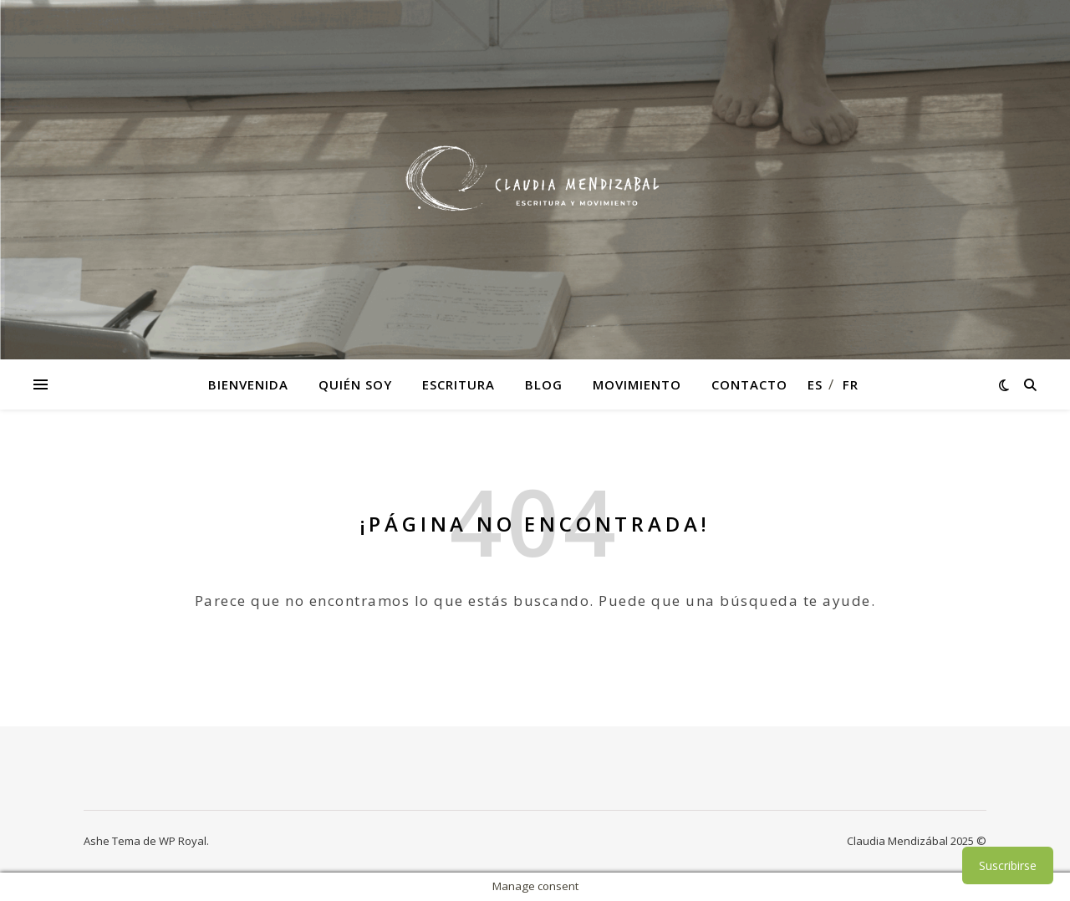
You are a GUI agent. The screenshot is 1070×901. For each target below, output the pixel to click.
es (815, 385)
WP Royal (182, 840)
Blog (544, 384)
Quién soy (355, 384)
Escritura (458, 384)
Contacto (749, 384)
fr (851, 385)
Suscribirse (1008, 865)
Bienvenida (248, 384)
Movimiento (637, 384)
